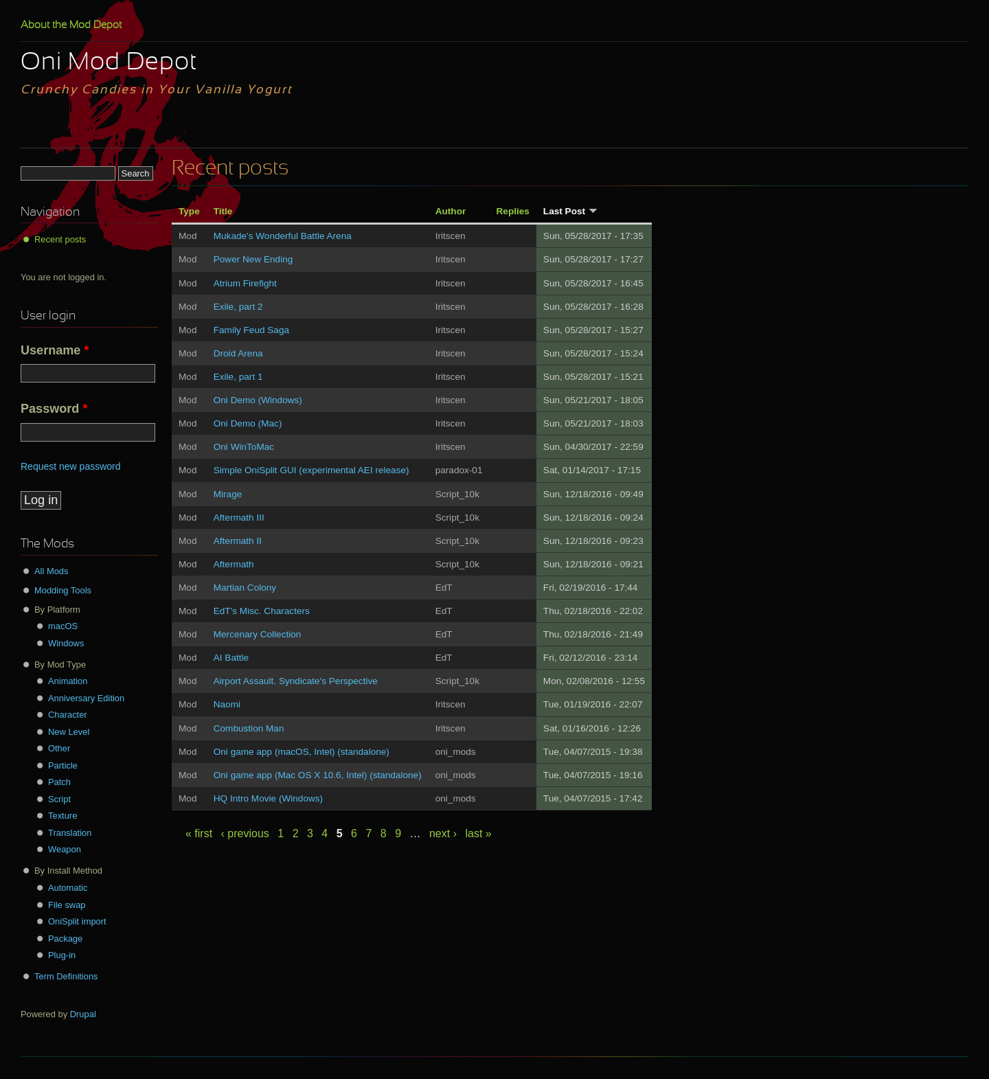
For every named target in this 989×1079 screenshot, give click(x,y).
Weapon (64, 849)
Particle (63, 765)
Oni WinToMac (244, 447)
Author (450, 211)
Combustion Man (249, 728)
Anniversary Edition (86, 698)
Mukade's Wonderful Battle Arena (283, 236)
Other (59, 748)
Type (189, 211)
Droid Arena (238, 353)
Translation (69, 833)
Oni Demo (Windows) (258, 400)
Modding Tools (62, 590)
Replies (513, 211)
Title (223, 211)
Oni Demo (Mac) (248, 423)
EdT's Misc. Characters (262, 611)
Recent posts (60, 239)
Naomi (227, 704)
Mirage (228, 494)
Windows (66, 643)
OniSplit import (77, 921)
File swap (67, 905)
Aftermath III (239, 517)
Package (65, 938)
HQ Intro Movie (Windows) (268, 798)
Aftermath (234, 564)
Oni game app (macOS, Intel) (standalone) (301, 752)
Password (54, 409)
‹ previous (245, 833)
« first (198, 833)
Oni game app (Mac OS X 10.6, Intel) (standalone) (318, 775)
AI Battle (231, 657)
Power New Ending (253, 259)
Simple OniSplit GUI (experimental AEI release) (311, 470)
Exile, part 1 (238, 377)
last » (478, 833)
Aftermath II (238, 541)
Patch (59, 782)
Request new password (71, 466)
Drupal (83, 1014)
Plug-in (62, 955)
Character (67, 714)
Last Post (570, 211)
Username (55, 350)
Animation (67, 681)
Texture (62, 815)
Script (59, 799)
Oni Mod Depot (109, 63)
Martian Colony (245, 587)
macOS (63, 626)
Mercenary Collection (258, 634)
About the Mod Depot (71, 25)
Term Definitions (66, 976)
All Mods (51, 571)
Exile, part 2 (238, 307)
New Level (68, 732)
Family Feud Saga (251, 330)
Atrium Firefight (245, 283)
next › (443, 833)
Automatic (67, 888)
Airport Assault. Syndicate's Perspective (296, 681)
